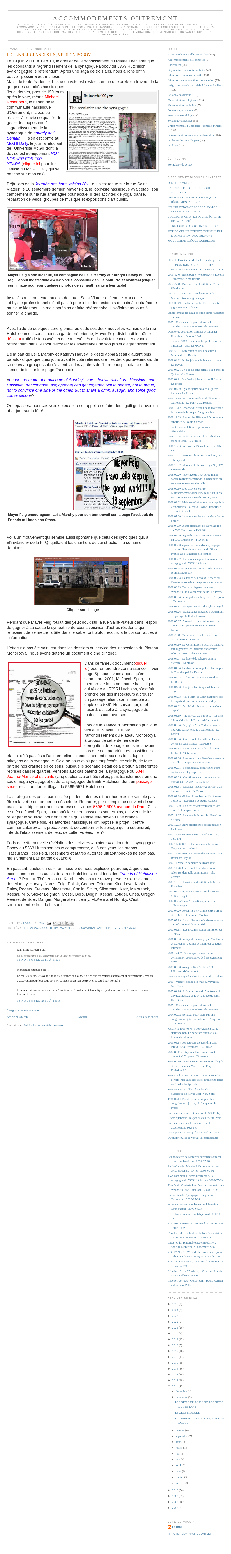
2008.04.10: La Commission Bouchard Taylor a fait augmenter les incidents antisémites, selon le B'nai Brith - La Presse (196, 649)
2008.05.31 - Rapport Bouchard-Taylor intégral (195, 606)
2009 (175, 1496)
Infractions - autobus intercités (185, 75)
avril (179, 1465)
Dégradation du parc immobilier (186, 70)
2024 (175, 1310)
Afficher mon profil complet (190, 1534)
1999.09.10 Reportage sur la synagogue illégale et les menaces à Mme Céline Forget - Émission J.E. (195, 1066)
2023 (175, 1315)
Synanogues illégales (180, 120)
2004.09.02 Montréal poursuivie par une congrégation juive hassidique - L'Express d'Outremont (194, 1019)
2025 (175, 1304)
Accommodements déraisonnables (188, 54)
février (180, 1477)
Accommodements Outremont (115, 18)
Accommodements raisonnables (186, 59)
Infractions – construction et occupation (191, 80)
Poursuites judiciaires (180, 110)
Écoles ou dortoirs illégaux (183, 140)
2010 (175, 1490)
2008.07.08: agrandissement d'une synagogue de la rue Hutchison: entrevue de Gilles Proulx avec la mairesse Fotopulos (194, 549)
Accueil (82, 1016)
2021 (175, 1327)
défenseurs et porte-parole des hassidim (191, 135)
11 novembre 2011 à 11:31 (39, 959)
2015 (175, 1362)
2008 (175, 1501)
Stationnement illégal (180, 115)
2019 (175, 1339)
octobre (180, 1430)
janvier (180, 1483)
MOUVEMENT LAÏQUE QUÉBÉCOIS (191, 240)
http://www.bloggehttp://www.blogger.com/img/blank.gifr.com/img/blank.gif (79, 928)
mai (178, 1459)
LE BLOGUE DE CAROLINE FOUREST (193, 226)
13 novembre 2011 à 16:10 (39, 1000)
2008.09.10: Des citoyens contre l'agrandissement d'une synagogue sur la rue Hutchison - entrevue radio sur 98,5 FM (195, 493)
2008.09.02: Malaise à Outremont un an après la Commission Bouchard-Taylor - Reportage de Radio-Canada (196, 507)
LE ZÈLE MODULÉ (187, 1412)
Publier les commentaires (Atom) (43, 1025)
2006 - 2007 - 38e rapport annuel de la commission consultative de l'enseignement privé (195, 957)
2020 (175, 1333)
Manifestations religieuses (183, 100)
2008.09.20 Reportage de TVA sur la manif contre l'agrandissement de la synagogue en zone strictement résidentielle (195, 479)
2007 (175, 1507)
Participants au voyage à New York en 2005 (193, 1132)
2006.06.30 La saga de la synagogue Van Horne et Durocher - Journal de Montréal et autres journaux (196, 943)
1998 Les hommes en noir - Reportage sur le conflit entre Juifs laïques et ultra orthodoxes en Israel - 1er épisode (195, 1080)
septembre (182, 1436)
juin (178, 1453)
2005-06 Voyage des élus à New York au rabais (195, 976)
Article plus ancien (147, 1016)
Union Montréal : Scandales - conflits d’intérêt (195, 125)
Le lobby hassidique (179, 95)
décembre (182, 1391)
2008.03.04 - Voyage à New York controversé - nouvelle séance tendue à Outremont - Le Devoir (195, 729)
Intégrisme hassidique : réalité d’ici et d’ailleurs (196, 85)
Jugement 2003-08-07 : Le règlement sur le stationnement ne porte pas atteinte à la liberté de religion (193, 1033)
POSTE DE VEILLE (180, 182)
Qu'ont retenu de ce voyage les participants (193, 1137)
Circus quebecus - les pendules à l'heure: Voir (194, 1118)
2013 (175, 1374)
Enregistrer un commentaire (23, 1010)
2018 (175, 1345)
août (179, 1442)
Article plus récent (17, 1016)
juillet (179, 1447)
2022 (175, 1321)
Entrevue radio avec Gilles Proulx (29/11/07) (194, 1113)
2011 (175, 1386)
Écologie (173, 145)
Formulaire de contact (180, 164)
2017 (175, 1351)
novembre (182, 1397)
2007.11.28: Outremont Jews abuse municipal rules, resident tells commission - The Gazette (194, 872)
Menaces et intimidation (182, 105)
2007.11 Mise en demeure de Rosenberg (191, 862)
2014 (175, 1368)
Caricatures (174, 65)
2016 (175, 1357)
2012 (175, 1380)
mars (179, 1471)
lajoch (177, 1527)
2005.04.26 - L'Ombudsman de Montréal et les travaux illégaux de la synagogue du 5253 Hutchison (195, 995)
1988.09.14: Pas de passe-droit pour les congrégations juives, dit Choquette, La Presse (192, 1103)
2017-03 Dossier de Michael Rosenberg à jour (195, 260)
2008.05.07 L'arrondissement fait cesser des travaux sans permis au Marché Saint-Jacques (193, 625)
